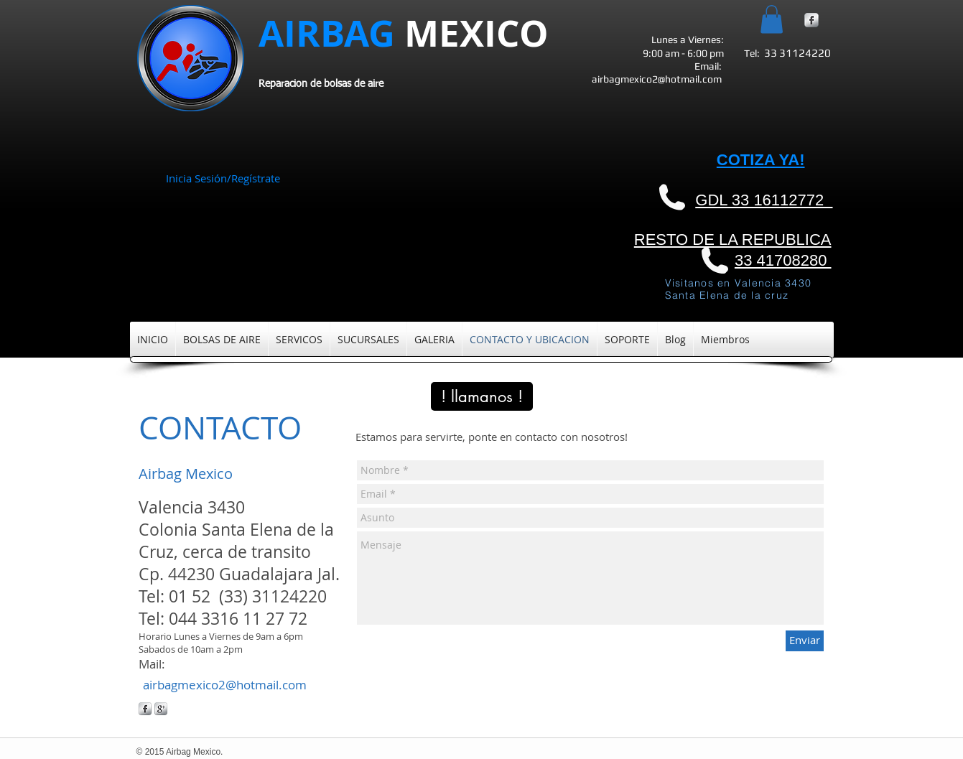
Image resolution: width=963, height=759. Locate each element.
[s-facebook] (811, 20)
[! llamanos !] (482, 396)
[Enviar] (805, 640)
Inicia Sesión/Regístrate (223, 178)
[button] (771, 19)
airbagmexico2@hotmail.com (657, 79)
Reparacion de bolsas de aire (321, 84)
